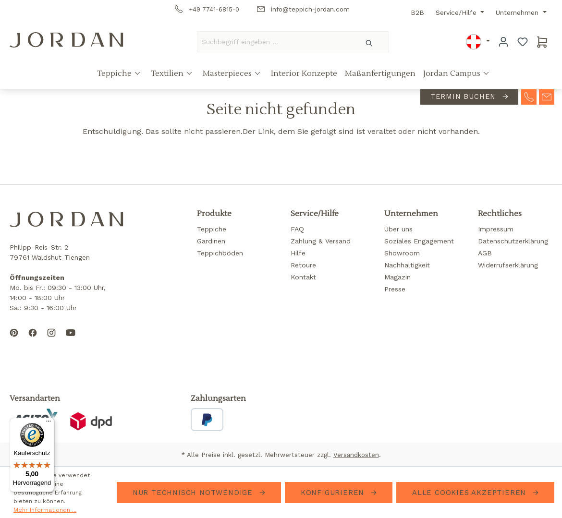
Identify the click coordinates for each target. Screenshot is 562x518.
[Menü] (48, 423)
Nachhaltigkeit (407, 265)
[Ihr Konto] (503, 41)
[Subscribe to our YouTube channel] (70, 340)
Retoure (303, 265)
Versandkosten (356, 454)
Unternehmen (518, 12)
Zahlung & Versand (321, 241)
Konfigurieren (334, 492)
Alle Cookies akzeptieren (470, 492)
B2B (417, 12)
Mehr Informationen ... (44, 509)
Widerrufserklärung (508, 265)
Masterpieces (228, 73)
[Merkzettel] (522, 41)
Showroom (402, 253)
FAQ (297, 229)
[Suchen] (369, 41)
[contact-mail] (546, 96)
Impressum (495, 229)
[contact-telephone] (529, 96)
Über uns (398, 229)
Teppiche (115, 73)
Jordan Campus (452, 73)
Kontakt (303, 277)
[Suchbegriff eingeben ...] (274, 41)
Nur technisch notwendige (194, 492)
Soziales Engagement (419, 241)
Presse (394, 289)
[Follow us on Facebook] (32, 340)
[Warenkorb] (542, 41)
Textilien (168, 73)
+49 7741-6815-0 (207, 9)
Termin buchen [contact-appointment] (464, 96)
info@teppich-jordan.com (303, 9)
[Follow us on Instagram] (51, 340)
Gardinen (211, 241)
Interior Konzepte (304, 73)
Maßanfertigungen (380, 73)
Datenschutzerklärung (513, 241)
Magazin (397, 277)
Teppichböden (220, 253)
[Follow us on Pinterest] (14, 340)
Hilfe (298, 253)
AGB (485, 253)
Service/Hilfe (457, 12)
